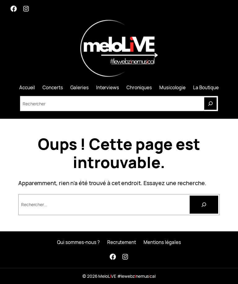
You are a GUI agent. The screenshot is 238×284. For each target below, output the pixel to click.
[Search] (210, 103)
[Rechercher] (204, 205)
